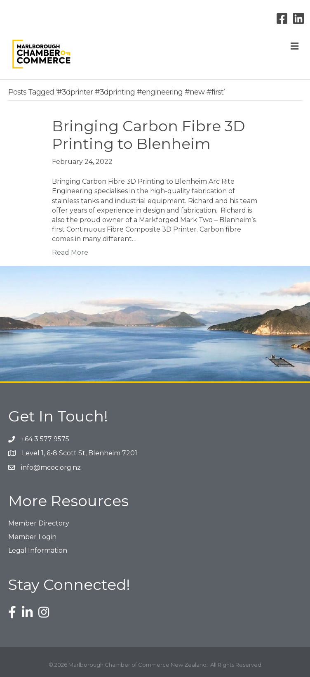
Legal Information (37, 550)
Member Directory (38, 523)
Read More (70, 252)
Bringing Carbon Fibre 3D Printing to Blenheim (148, 135)
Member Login (32, 537)
